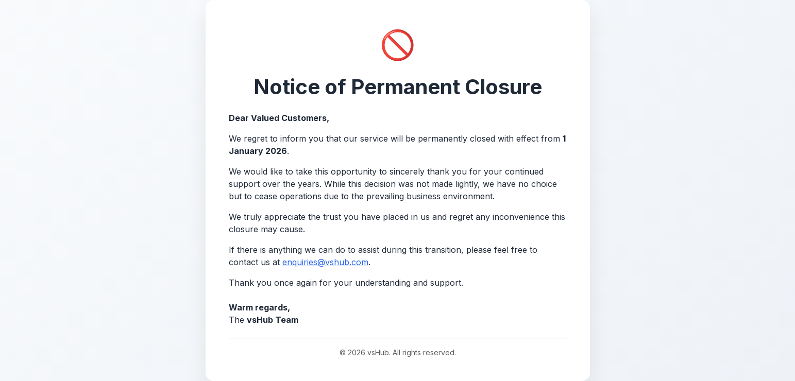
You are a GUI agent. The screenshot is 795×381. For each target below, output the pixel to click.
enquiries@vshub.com (325, 262)
